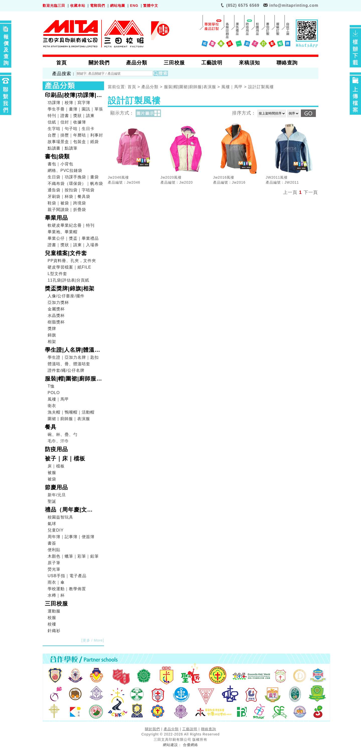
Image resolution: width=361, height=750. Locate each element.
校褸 (52, 624)
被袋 (52, 479)
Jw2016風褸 (223, 177)
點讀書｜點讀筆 (62, 148)
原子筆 (54, 563)
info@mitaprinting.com (293, 5)
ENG (134, 6)
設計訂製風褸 (261, 87)
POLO (54, 393)
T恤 (51, 386)
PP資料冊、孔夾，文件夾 (72, 261)
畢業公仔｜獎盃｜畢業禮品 (73, 238)
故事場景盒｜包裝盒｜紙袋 (73, 142)
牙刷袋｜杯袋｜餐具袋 (69, 196)
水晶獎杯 (56, 315)
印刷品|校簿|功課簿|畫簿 (73, 95)
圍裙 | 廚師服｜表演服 (69, 419)
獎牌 (52, 328)
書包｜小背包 (60, 164)
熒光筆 (54, 569)
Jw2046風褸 (118, 177)
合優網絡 (190, 745)
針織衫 (54, 631)
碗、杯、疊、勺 (62, 434)
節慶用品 (56, 487)
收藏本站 (77, 6)
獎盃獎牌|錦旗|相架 (70, 288)
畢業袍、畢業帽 (62, 232)
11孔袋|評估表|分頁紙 (68, 280)
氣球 (52, 524)
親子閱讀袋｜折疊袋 (67, 209)
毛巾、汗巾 (58, 441)
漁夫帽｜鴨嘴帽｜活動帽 (71, 412)
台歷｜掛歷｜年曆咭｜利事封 (75, 135)
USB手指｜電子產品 (67, 576)
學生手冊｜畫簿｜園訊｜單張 (75, 109)
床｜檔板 (56, 466)
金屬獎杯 (56, 309)
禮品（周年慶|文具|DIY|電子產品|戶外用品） (73, 510)
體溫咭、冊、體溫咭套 (69, 364)
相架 (52, 341)
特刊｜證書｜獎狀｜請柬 (71, 115)
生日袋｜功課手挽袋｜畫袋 (73, 177)
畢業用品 (56, 218)
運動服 (54, 611)
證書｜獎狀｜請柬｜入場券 (73, 245)
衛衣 (52, 406)
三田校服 (56, 603)
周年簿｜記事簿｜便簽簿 (71, 537)
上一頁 (290, 192)
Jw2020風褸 (171, 177)
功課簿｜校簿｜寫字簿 (69, 102)
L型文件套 (57, 274)
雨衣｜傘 (56, 582)
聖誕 (52, 501)
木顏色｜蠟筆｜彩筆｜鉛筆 (73, 556)
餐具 (50, 427)
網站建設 (170, 745)
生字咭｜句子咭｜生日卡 (71, 129)
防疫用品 (56, 449)
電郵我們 (97, 6)
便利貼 (54, 550)
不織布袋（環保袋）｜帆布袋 (75, 183)
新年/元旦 (57, 495)
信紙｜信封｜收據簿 (67, 122)
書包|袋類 (57, 156)
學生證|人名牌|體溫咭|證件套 (73, 350)
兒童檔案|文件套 (66, 253)
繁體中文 (150, 6)
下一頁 (311, 192)
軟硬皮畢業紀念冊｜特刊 (71, 225)
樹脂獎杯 (56, 322)
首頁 (132, 87)
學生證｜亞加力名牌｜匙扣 (73, 357)
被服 (52, 472)
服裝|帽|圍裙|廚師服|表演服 (71, 379)
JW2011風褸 (277, 177)
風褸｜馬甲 (58, 399)
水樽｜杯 (56, 595)
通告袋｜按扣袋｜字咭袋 (71, 190)
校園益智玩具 (60, 517)
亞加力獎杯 (58, 302)
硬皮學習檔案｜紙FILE (69, 267)
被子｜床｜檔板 (65, 458)
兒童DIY (56, 530)
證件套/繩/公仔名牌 (66, 370)
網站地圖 (117, 6)
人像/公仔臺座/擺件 (66, 296)
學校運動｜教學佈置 (67, 589)
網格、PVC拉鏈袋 (65, 170)
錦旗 (52, 335)
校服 (52, 617)
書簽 (52, 543)
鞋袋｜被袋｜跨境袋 (67, 203)
